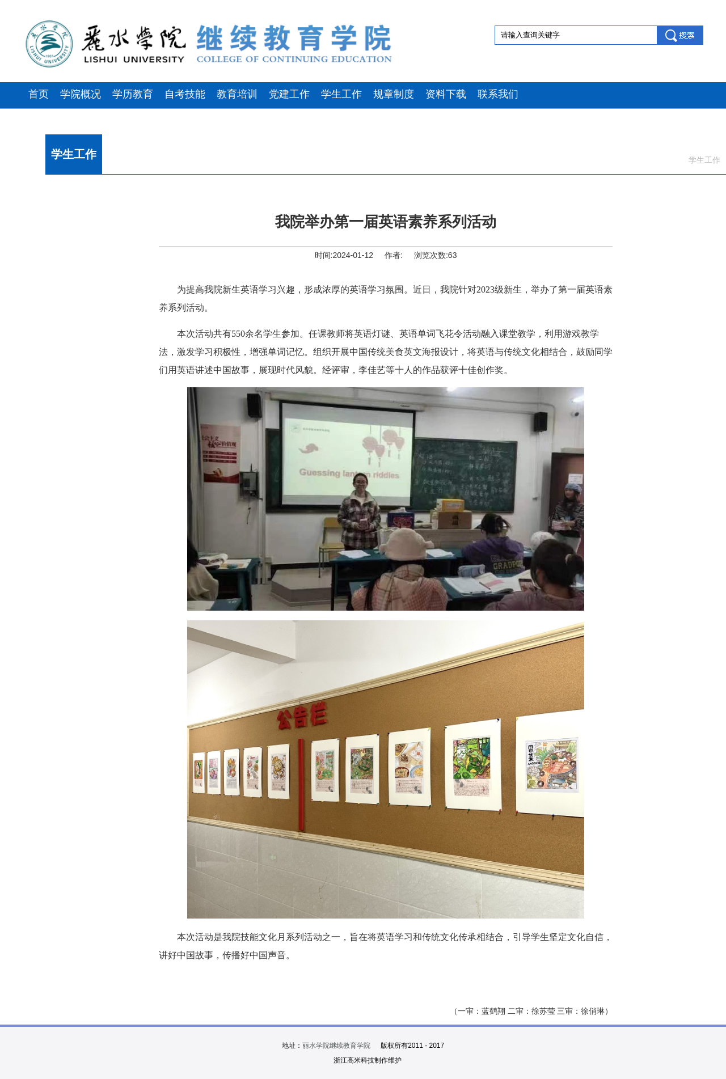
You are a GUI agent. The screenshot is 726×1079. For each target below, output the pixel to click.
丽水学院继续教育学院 (336, 1046)
